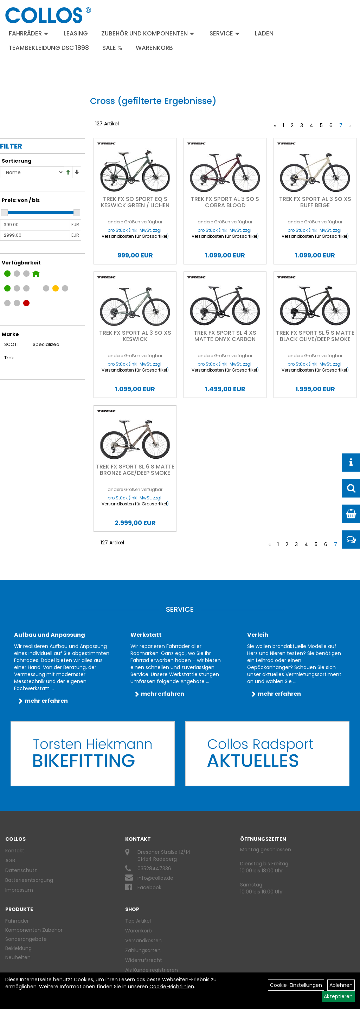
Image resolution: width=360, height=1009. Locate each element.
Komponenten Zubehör (34, 929)
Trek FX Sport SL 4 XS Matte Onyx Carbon (225, 336)
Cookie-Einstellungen (296, 985)
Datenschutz (21, 870)
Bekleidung (18, 948)
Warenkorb (154, 48)
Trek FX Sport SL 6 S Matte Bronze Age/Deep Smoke (135, 470)
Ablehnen (341, 985)
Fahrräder (29, 33)
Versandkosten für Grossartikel (134, 236)
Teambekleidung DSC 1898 (49, 48)
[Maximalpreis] (35, 235)
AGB (10, 860)
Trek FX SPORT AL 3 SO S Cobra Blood (225, 202)
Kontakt (14, 850)
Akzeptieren (338, 996)
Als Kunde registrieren (151, 970)
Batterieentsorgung (29, 880)
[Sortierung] (32, 172)
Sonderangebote (26, 939)
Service (225, 33)
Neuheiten (18, 957)
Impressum (19, 889)
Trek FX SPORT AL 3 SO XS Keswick (135, 336)
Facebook (149, 887)
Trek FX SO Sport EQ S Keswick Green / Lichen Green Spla (135, 205)
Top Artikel (138, 920)
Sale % (112, 48)
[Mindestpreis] (35, 225)
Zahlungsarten (143, 950)
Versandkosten (143, 940)
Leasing (76, 33)
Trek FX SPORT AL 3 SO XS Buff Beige (315, 202)
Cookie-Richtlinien (171, 986)
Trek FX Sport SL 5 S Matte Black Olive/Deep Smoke (315, 336)
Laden (264, 33)
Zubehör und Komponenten (147, 33)
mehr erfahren (46, 701)
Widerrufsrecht (143, 960)
